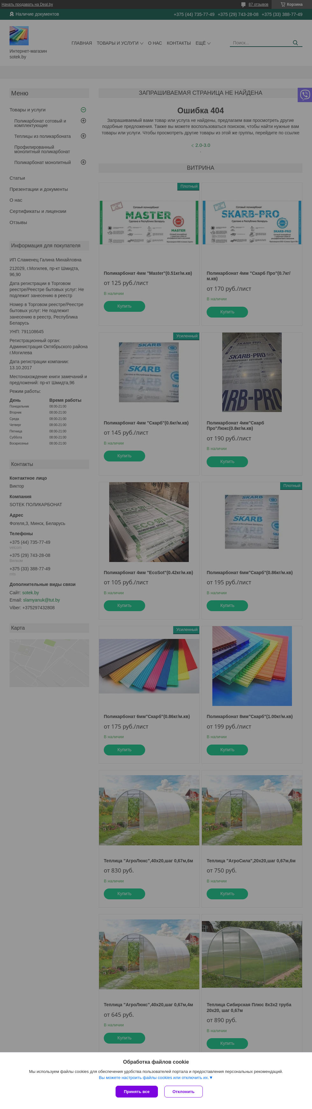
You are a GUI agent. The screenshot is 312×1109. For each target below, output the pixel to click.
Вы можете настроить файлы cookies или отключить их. (154, 1077)
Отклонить (184, 1091)
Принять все (137, 1091)
